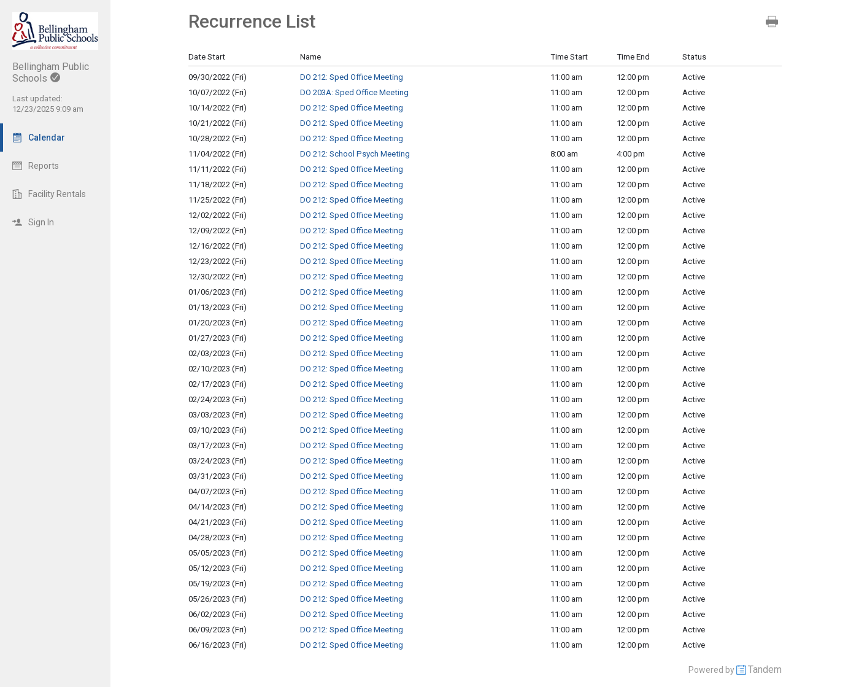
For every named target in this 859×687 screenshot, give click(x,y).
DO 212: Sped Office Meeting (351, 77)
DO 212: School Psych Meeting (355, 153)
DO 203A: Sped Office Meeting (354, 92)
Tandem (765, 669)
